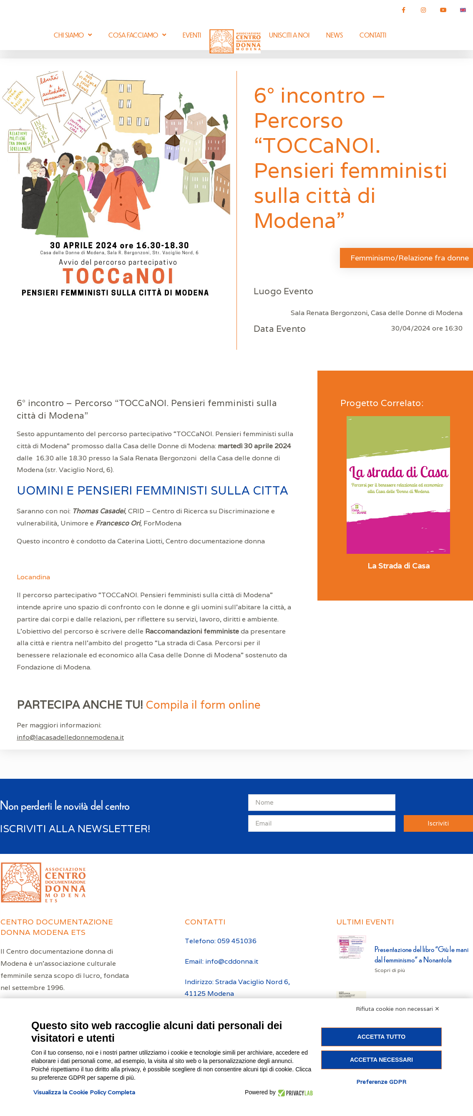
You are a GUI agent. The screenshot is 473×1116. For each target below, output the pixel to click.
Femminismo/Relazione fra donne (409, 258)
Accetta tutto (381, 1036)
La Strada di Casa (398, 566)
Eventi (192, 35)
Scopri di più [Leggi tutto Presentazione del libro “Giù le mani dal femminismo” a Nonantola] (390, 970)
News (334, 35)
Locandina (33, 577)
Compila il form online (203, 705)
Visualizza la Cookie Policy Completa (84, 1092)
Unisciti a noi (289, 35)
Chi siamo (73, 35)
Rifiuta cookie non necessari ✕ (398, 1008)
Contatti (373, 35)
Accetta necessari (381, 1059)
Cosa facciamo (137, 35)
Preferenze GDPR (381, 1082)
